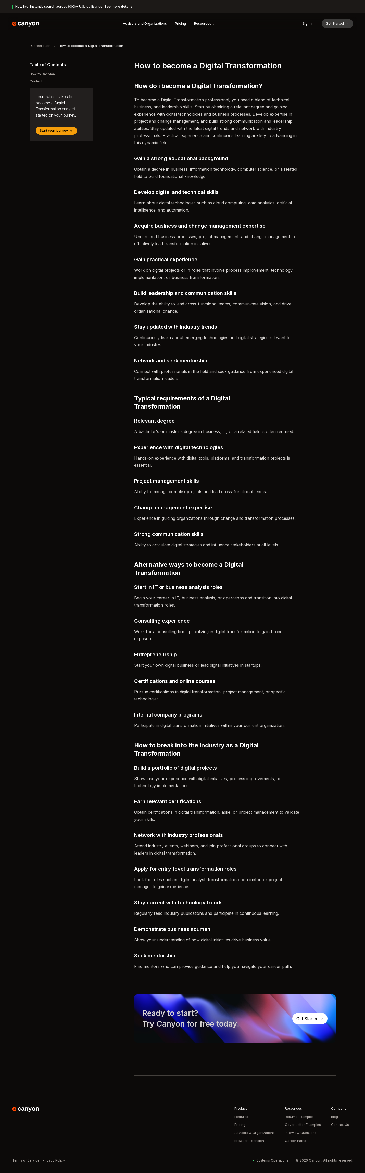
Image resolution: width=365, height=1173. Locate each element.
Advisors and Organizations (145, 23)
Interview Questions (301, 1133)
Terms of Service (26, 1160)
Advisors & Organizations (254, 1133)
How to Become (42, 74)
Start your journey (56, 130)
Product (240, 1108)
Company (338, 1108)
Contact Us (340, 1124)
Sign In (308, 23)
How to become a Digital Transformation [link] (91, 46)
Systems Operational (270, 1160)
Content (36, 81)
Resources (204, 23)
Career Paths (295, 1141)
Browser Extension (249, 1141)
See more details (118, 6)
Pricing (180, 23)
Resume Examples (299, 1117)
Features (241, 1117)
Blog (334, 1117)
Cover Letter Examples (303, 1124)
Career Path (41, 46)
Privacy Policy (54, 1160)
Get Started (337, 23)
